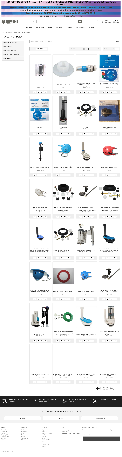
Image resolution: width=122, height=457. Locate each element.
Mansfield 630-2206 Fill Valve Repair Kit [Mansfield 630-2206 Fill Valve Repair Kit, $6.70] (109, 127)
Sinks (50, 27)
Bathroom (40, 27)
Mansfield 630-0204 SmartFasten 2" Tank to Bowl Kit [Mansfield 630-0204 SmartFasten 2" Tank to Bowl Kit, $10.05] (86, 126)
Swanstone (45, 443)
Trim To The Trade (46, 439)
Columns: (73, 48)
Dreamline (44, 436)
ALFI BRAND (46, 7)
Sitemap (3, 438)
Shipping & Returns (6, 435)
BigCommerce (10, 451)
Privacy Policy (5, 436)
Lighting (70, 27)
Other (92, 27)
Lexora (43, 441)
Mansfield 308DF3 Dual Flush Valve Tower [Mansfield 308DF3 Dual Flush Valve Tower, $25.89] (39, 86)
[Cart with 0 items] (116, 21)
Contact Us (4, 431)
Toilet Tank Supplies (9, 50)
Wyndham (44, 431)
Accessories (81, 27)
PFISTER (76, 10)
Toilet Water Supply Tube (11, 54)
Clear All (117, 41)
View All (44, 446)
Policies (3, 433)
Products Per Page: (109, 48)
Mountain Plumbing (47, 433)
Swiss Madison (45, 444)
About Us (3, 430)
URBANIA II (70, 2)
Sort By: (33, 48)
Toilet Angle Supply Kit (10, 42)
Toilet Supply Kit (8, 58)
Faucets (60, 27)
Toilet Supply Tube (9, 46)
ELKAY (43, 438)
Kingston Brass (46, 430)
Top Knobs (44, 435)
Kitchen (30, 27)
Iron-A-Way (71, 16)
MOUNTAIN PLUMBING (68, 7)
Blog (2, 439)
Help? (98, 21)
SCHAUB (48, 13)
